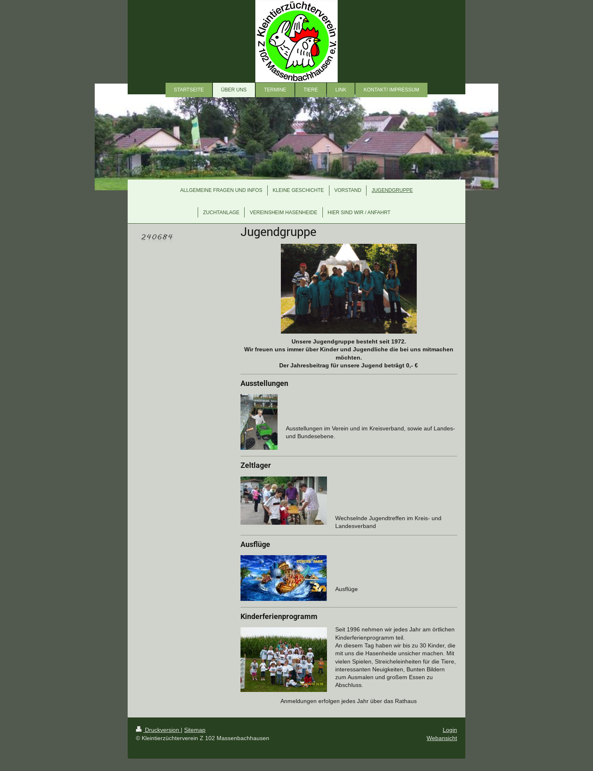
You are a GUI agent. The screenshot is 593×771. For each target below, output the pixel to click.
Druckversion (158, 730)
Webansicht (442, 738)
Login (450, 730)
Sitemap (194, 730)
